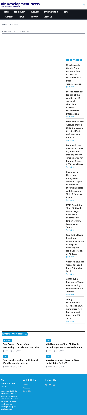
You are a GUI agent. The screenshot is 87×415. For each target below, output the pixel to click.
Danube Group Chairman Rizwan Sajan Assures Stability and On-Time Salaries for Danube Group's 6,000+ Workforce (74, 155)
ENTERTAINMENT (51, 12)
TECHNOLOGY (19, 12)
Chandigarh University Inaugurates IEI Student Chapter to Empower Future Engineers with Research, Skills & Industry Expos (74, 185)
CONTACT (34, 17)
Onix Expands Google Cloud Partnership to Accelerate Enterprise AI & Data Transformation (74, 74)
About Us (26, 388)
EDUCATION (8, 17)
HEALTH (22, 17)
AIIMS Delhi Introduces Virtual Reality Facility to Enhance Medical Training (75, 285)
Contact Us (27, 391)
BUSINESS (35, 12)
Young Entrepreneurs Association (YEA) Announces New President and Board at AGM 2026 (74, 309)
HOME (6, 12)
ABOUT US (48, 17)
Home (25, 385)
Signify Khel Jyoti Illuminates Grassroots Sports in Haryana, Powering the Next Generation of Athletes (75, 244)
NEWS (66, 12)
